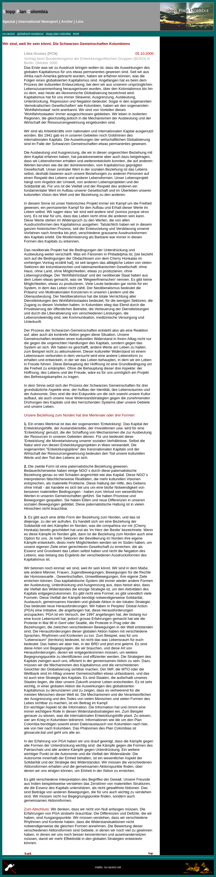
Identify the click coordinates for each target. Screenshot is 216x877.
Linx (80, 21)
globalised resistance (30, 33)
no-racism (9, 33)
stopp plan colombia (58, 33)
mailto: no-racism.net (108, 867)
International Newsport (38, 21)
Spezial (9, 21)
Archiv (67, 21)
